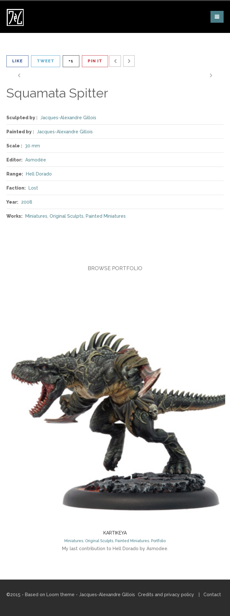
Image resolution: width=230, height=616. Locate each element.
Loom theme (60, 594)
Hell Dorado (39, 173)
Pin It (95, 60)
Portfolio (158, 541)
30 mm (32, 145)
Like (17, 60)
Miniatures (36, 216)
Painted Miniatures (106, 216)
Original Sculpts (66, 216)
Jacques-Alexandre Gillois (68, 117)
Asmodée (35, 159)
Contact (212, 594)
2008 (26, 202)
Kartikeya (115, 532)
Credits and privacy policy (166, 594)
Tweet (45, 60)
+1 (71, 60)
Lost (33, 188)
